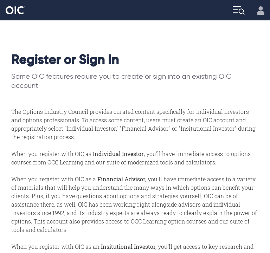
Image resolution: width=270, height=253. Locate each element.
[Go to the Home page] (15, 10)
